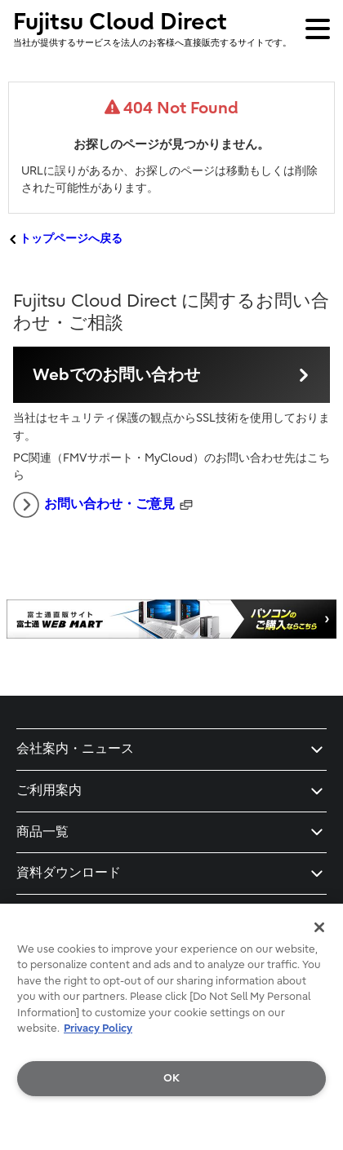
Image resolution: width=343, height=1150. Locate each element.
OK (171, 1078)
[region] (171, 1027)
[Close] (319, 927)
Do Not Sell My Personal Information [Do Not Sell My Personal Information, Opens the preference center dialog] (172, 1119)
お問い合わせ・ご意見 (94, 505)
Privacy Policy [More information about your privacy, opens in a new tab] (98, 1028)
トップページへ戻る (71, 238)
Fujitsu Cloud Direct (152, 28)
